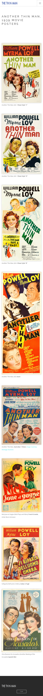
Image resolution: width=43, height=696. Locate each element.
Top (21, 691)
